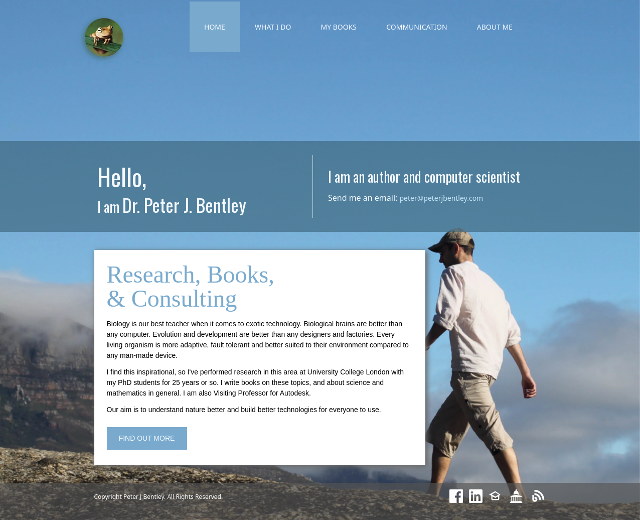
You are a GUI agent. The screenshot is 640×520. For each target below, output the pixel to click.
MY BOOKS (339, 27)
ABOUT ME (495, 27)
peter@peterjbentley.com (441, 198)
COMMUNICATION (416, 27)
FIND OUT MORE (147, 438)
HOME (214, 27)
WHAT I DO (273, 27)
